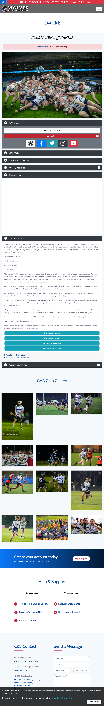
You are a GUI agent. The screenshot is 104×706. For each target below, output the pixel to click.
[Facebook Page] (41, 143)
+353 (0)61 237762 (21, 670)
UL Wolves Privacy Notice (63, 698)
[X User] (52, 143)
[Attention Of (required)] (72, 658)
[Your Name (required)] (62, 670)
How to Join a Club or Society (33, 603)
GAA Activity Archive (52, 348)
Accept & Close (94, 702)
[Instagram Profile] (63, 143)
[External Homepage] (30, 143)
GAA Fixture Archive (52, 343)
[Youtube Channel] (73, 143)
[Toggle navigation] (99, 9)
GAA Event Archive (52, 338)
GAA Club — (14, 355)
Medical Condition (28, 620)
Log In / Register (43, 47)
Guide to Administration (70, 612)
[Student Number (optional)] (81, 670)
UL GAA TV (73, 136)
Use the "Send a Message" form (26, 661)
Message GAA (52, 130)
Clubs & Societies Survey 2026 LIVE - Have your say (55, 2)
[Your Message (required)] (72, 680)
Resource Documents (69, 603)
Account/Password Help (31, 612)
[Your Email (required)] (72, 665)
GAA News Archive (52, 333)
